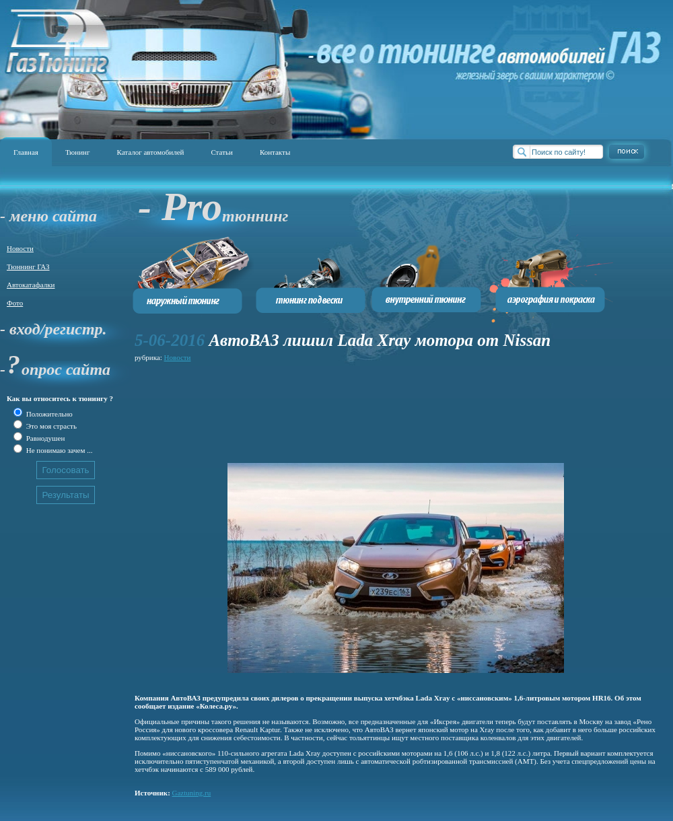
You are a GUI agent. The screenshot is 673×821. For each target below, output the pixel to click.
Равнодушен (44, 438)
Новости (20, 248)
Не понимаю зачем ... (58, 450)
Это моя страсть (50, 426)
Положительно (48, 414)
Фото (15, 303)
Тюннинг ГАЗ (28, 266)
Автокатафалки (31, 285)
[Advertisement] (193, 407)
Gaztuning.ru (191, 793)
